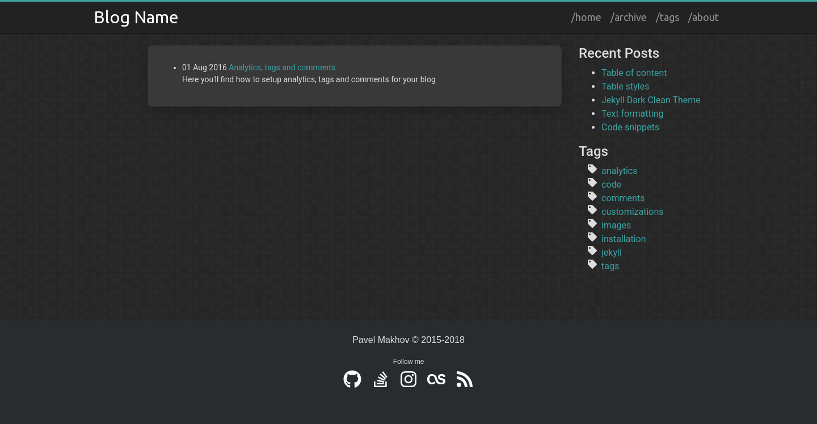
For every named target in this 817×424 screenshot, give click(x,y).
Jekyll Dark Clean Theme (651, 100)
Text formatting (632, 113)
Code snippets (630, 127)
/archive (628, 17)
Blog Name (136, 17)
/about (703, 17)
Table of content (634, 72)
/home (586, 17)
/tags (667, 17)
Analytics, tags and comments (282, 67)
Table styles (625, 86)
